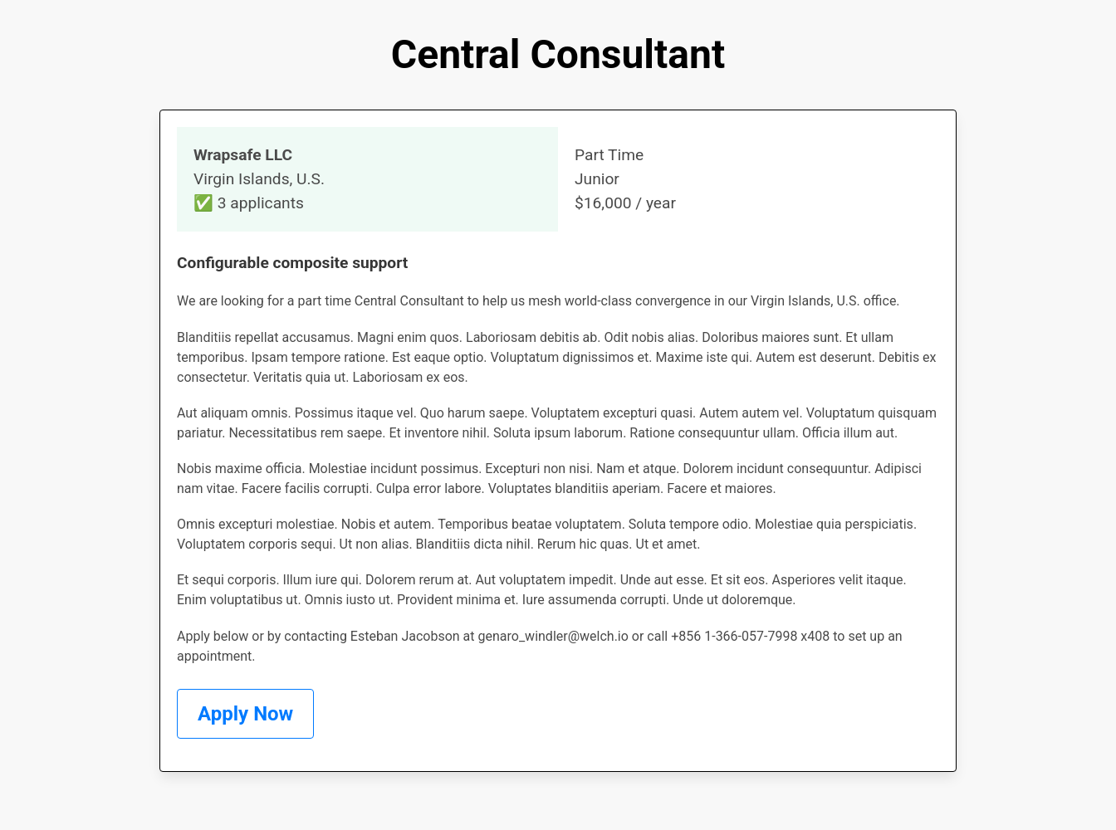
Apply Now (245, 713)
